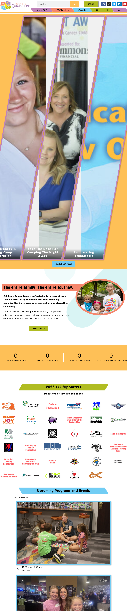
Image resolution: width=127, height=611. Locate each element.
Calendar (82, 10)
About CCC (42, 10)
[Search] (74, 4)
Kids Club (26, 570)
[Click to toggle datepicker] (22, 497)
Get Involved (102, 10)
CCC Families (63, 10)
